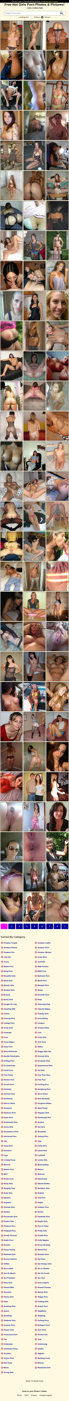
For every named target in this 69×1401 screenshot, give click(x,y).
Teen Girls (42, 1330)
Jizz (5, 1141)
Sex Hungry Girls (45, 1264)
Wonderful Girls (44, 1368)
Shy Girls (7, 1292)
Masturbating (43, 1165)
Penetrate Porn (44, 1217)
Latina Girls (42, 1151)
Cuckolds (8, 1033)
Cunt (6, 1037)
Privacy (34, 1395)
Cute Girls (42, 1042)
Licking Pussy (10, 1160)
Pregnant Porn (10, 1231)
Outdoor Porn (43, 1207)
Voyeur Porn (9, 1358)
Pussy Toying (9, 1250)
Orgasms (7, 1202)
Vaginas (41, 1353)
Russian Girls (43, 1254)
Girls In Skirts (9, 1103)
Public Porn (8, 1240)
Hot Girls (41, 1127)
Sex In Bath (8, 1269)
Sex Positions (9, 1278)
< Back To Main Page (34, 8)
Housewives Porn (11, 1132)
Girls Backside (44, 1099)
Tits (5, 1339)
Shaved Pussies (44, 1287)
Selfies (6, 1264)
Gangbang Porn (44, 1089)
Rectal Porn (42, 1250)
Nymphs (7, 1198)
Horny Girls (8, 1127)
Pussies (7, 1245)
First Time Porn (44, 1075)
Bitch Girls (8, 981)
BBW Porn (42, 971)
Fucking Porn (43, 1084)
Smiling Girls (43, 1302)
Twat (39, 1339)
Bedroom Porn (44, 976)
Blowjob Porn (43, 985)
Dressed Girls (43, 1056)
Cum (39, 1033)
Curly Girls (42, 1037)
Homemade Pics (44, 1117)
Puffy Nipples (43, 1240)
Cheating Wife (9, 1009)
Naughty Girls (9, 1188)
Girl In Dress (43, 1094)
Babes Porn (8, 966)
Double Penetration (12, 1056)
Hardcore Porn (10, 1113)
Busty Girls (8, 999)
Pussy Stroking (44, 1245)
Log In (55, 1)
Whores (41, 1363)
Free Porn (42, 1080)
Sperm (6, 1311)
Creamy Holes (43, 1028)
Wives (6, 1368)
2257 (26, 1395)
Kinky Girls (42, 1146)
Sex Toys (41, 1278)
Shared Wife (9, 1287)
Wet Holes (8, 1363)
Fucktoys (7, 1089)
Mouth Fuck (9, 1179)
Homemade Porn (11, 1122)
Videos (35, 17)
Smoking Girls (10, 1306)
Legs (6, 1155)
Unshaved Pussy (11, 1349)
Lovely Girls (42, 1160)
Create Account (46, 1)
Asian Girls (42, 957)
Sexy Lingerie (43, 1283)
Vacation (7, 1353)
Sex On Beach (10, 1273)
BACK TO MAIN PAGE (34, 1381)
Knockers (8, 1151)
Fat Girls (41, 1070)
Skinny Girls (43, 1292)
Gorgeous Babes (44, 1103)
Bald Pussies (43, 966)
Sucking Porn (43, 1320)
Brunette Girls (43, 995)
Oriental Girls (9, 1207)
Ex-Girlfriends (9, 1066)
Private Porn (43, 1235)
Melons (41, 1169)
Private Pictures (10, 1235)
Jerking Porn (43, 1136)
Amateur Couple (10, 943)
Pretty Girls (42, 1231)
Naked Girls (42, 1179)
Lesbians (41, 1155)
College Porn (9, 1023)
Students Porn (10, 1320)
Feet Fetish (8, 1075)
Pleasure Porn (10, 1226)
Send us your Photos (31, 1391)
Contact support (46, 1395)
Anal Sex (7, 957)
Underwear (8, 1344)
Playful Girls (43, 1221)
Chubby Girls (43, 1014)
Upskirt (41, 1349)
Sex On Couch (43, 1273)
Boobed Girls (9, 990)
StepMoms (42, 1311)
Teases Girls (9, 1330)
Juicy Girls (8, 1146)
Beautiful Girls (10, 976)
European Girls (44, 1061)
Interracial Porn (10, 1136)
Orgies (40, 1202)
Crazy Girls (8, 1028)
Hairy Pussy (42, 1108)
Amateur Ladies (44, 943)
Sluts (6, 1302)
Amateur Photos (10, 948)
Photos (45, 17)
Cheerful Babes (44, 1009)
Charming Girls (44, 1004)
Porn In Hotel (43, 1226)
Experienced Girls (45, 1066)
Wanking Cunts (44, 1358)
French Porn (9, 1084)
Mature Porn (9, 1169)
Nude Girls (8, 1193)
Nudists (41, 1193)
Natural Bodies (44, 1184)
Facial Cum (8, 1070)
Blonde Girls (9, 985)
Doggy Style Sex (44, 1051)
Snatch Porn (43, 1306)
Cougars (41, 1023)
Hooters (41, 1122)
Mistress (41, 1174)
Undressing (42, 1344)
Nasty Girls (8, 1184)
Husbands (42, 1132)
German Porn (9, 1094)
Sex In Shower (43, 1269)
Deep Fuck (8, 1047)
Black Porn (42, 981)
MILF (6, 1174)
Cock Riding (43, 1018)
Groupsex (8, 1108)
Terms (19, 1395)
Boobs (40, 990)
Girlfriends (8, 1099)
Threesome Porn (11, 1335)
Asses (6, 962)
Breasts (7, 995)
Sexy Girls (8, 1283)
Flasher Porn (9, 1080)
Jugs (40, 1141)
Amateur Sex (9, 952)
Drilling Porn (9, 1061)
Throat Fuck (42, 1335)
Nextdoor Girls (44, 1188)
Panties (7, 1212)
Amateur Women (44, 952)
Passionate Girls (10, 1217)
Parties (40, 1212)
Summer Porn (9, 1325)
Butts (40, 999)
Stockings (8, 1316)
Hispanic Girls (43, 1113)
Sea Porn (41, 1259)
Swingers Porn (44, 1325)
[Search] (35, 13)
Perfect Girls (9, 1221)
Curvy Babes (9, 1042)
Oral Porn (41, 1198)
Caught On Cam (10, 1004)
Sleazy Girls (9, 1297)
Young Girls (9, 1372)
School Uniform (10, 1259)
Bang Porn (8, 971)
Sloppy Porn (43, 1297)
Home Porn (8, 1117)
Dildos (40, 1047)
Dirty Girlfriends (10, 1051)
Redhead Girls (10, 1254)
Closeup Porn (9, 1018)
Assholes (41, 962)
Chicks (7, 1014)
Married (7, 1165)
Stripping (41, 1316)
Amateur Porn (43, 948)
